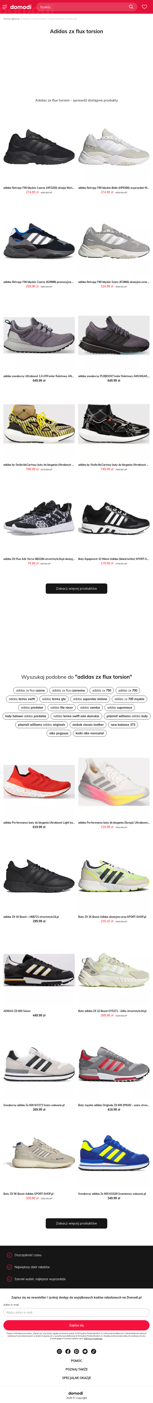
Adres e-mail (11, 1304)
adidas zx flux (30, 690)
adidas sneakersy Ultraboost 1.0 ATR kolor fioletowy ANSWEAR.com (45, 376)
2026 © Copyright (76, 1397)
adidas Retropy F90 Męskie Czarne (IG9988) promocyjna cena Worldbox (46, 282)
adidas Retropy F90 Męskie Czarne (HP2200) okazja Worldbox (40, 187)
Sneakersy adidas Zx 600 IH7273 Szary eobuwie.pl (34, 1105)
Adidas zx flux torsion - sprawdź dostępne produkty (76, 100)
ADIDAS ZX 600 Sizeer (17, 1011)
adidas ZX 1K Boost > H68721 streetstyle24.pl (31, 916)
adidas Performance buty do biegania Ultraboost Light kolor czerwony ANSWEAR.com (56, 822)
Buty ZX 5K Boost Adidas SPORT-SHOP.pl (28, 1193)
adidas (22, 699)
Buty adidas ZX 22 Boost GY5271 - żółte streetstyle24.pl (112, 1011)
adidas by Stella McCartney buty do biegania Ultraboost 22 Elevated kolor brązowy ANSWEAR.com (63, 464)
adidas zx (101, 690)
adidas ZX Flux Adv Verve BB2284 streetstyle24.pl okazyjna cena (42, 559)
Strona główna (11, 18)
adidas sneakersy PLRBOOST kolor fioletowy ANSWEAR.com (115, 376)
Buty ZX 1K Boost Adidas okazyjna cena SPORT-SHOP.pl (112, 916)
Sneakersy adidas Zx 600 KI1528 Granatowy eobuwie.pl (112, 1193)
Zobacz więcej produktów (76, 588)
